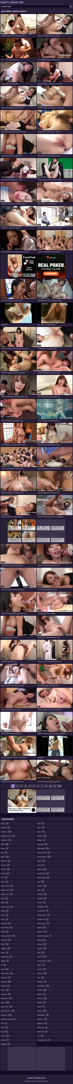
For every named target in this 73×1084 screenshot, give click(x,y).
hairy (5, 969)
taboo (41, 965)
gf (3, 965)
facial (5, 931)
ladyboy (5, 1044)
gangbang (6, 956)
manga (41, 840)
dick (4, 898)
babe (4, 844)
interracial (6, 998)
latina (41, 831)
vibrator (42, 998)
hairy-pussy (7, 973)
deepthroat (7, 894)
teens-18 (42, 973)
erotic (4, 915)
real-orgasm (43, 923)
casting (5, 873)
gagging (5, 948)
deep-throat (7, 890)
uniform (41, 990)
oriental (42, 894)
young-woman (44, 1040)
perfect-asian (43, 915)
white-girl (42, 1031)
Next (59, 786)
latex (40, 823)
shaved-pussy (44, 960)
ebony (5, 910)
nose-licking (43, 877)
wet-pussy (42, 1027)
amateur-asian (8, 835)
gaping (5, 960)
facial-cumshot (8, 935)
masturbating (44, 852)
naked (41, 860)
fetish (5, 944)
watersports (43, 1015)
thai (40, 977)
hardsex (5, 985)
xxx (40, 1035)
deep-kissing (7, 885)
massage (42, 844)
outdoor (41, 898)
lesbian (42, 835)
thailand (42, 981)
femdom (6, 940)
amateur (6, 831)
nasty (41, 865)
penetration (43, 910)
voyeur (41, 1010)
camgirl (5, 865)
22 (50, 786)
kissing (5, 1035)
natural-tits (43, 873)
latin (41, 827)
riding (41, 940)
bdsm (5, 856)
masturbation (44, 856)
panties (41, 902)
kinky (4, 1027)
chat (4, 877)
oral (40, 881)
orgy (41, 890)
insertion (5, 994)
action (5, 823)
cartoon (5, 869)
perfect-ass (42, 919)
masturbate (43, 848)
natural (41, 869)
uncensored (43, 985)
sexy (40, 952)
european (6, 923)
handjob (6, 977)
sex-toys (41, 948)
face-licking (7, 927)
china (4, 881)
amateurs (6, 840)
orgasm (42, 885)
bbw (4, 852)
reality (41, 927)
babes (5, 848)
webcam (42, 1019)
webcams (42, 1023)
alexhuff (5, 827)
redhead (42, 931)
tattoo (41, 969)
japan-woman (7, 1010)
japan (5, 1002)
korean (5, 1040)
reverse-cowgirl (44, 935)
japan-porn (6, 1006)
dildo (5, 902)
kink (4, 1023)
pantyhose (42, 906)
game (4, 952)
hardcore (6, 981)
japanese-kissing (8, 1019)
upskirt (41, 994)
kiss (4, 1031)
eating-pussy (7, 906)
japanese (6, 1015)
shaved (41, 956)
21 (46, 786)
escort (5, 919)
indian (5, 990)
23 (55, 786)
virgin (41, 1006)
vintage (41, 1002)
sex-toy (41, 944)
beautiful (5, 860)
